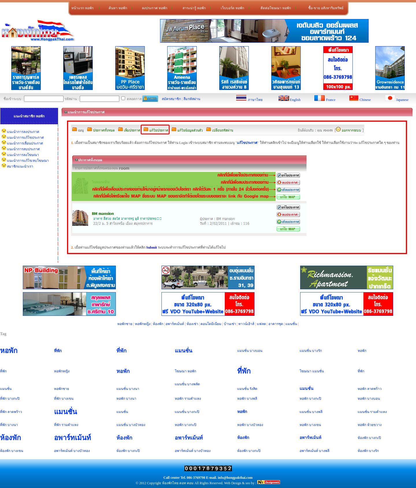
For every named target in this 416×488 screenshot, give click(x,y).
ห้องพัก (158, 324)
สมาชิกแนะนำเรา (20, 166)
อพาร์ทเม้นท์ (175, 324)
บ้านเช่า (230, 324)
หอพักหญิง (143, 324)
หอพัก (9, 350)
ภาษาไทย (255, 100)
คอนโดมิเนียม (210, 324)
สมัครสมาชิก (171, 99)
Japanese (402, 100)
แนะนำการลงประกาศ (23, 132)
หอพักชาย (124, 324)
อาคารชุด (275, 324)
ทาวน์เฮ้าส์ (246, 324)
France (330, 100)
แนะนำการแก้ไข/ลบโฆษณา (28, 161)
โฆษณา (181, 371)
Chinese (365, 100)
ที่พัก (58, 350)
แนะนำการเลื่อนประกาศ (25, 143)
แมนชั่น (291, 324)
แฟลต (261, 324)
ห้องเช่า (192, 324)
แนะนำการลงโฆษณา (23, 155)
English (295, 100)
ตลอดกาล (131, 99)
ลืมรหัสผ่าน (191, 99)
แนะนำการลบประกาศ (23, 149)
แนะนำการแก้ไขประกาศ (25, 138)
